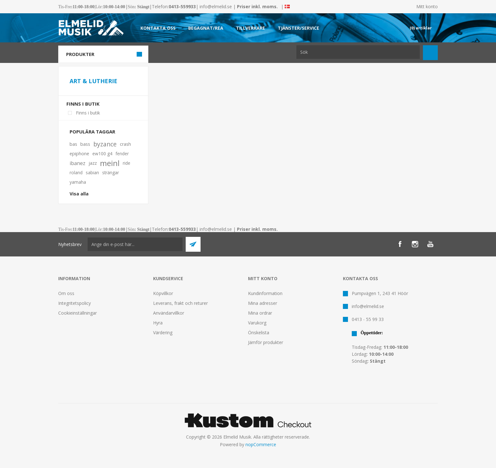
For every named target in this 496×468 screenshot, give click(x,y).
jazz (93, 163)
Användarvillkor (168, 313)
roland (76, 172)
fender (122, 154)
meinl (110, 163)
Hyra (158, 323)
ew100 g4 (102, 154)
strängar (110, 172)
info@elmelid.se (216, 6)
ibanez (77, 163)
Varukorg (257, 323)
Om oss (66, 293)
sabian (92, 172)
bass (85, 144)
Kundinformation (265, 293)
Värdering (162, 332)
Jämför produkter (265, 342)
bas (73, 144)
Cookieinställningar (77, 313)
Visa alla (79, 194)
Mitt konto (427, 6)
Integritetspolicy (74, 303)
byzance (105, 144)
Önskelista (258, 332)
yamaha (78, 182)
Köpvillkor (163, 293)
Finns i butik (83, 104)
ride (126, 163)
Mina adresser (262, 303)
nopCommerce (260, 444)
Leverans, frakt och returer (180, 303)
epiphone (79, 154)
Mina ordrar (260, 313)
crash (125, 144)
